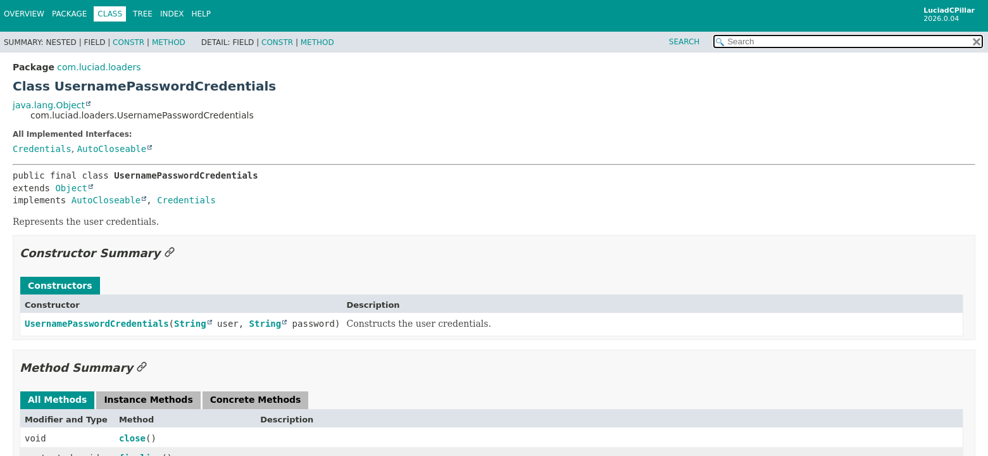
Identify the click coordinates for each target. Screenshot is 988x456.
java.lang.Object (49, 105)
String (190, 324)
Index (172, 14)
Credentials (42, 149)
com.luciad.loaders (99, 67)
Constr (128, 42)
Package (69, 14)
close (132, 438)
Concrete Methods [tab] (255, 400)
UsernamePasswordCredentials (97, 324)
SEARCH (684, 41)
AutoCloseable (112, 149)
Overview (24, 14)
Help (201, 14)
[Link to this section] (170, 253)
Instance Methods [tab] (148, 400)
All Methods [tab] (57, 400)
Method (168, 42)
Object (71, 188)
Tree (143, 14)
